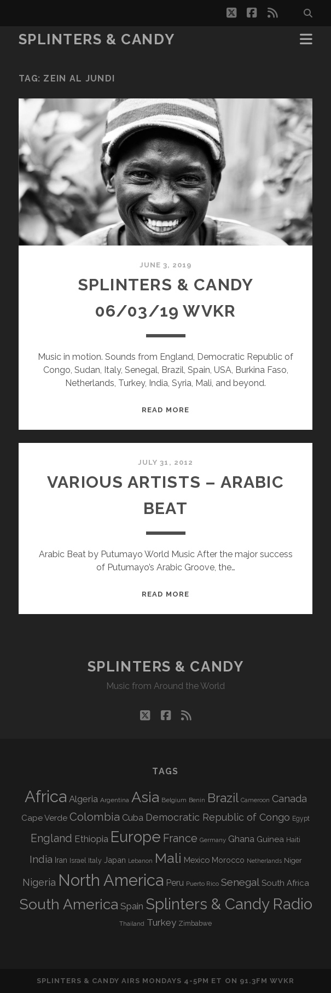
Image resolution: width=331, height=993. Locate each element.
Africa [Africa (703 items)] (46, 796)
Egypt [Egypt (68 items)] (301, 818)
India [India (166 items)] (41, 859)
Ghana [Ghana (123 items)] (241, 839)
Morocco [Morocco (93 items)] (228, 860)
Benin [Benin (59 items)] (197, 800)
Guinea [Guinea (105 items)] (270, 839)
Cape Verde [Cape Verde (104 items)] (44, 818)
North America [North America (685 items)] (111, 880)
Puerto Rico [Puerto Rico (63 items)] (202, 883)
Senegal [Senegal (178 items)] (240, 882)
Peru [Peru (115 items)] (175, 883)
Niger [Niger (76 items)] (293, 860)
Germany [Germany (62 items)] (213, 840)
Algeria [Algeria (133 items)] (83, 798)
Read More (165, 410)
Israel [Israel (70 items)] (77, 861)
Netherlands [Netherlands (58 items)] (264, 861)
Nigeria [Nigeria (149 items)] (39, 882)
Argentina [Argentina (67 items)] (114, 800)
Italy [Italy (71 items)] (95, 860)
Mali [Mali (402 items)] (168, 858)
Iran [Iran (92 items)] (61, 860)
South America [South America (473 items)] (68, 904)
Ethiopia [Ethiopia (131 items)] (91, 838)
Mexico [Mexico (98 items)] (197, 860)
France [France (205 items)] (180, 838)
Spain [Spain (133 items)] (131, 906)
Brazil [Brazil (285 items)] (223, 798)
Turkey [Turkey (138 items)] (161, 922)
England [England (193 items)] (51, 838)
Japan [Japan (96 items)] (115, 860)
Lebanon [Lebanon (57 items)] (140, 860)
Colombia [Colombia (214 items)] (94, 816)
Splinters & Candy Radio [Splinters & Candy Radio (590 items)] (229, 904)
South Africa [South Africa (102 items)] (285, 882)
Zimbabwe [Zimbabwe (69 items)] (195, 923)
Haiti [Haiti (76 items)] (293, 840)
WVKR (282, 981)
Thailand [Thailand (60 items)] (131, 923)
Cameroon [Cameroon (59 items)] (255, 800)
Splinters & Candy (97, 39)
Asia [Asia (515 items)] (145, 796)
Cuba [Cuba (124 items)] (132, 818)
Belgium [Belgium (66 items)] (174, 800)
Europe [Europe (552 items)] (136, 836)
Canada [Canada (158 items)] (289, 798)
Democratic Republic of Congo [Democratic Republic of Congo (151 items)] (218, 817)
